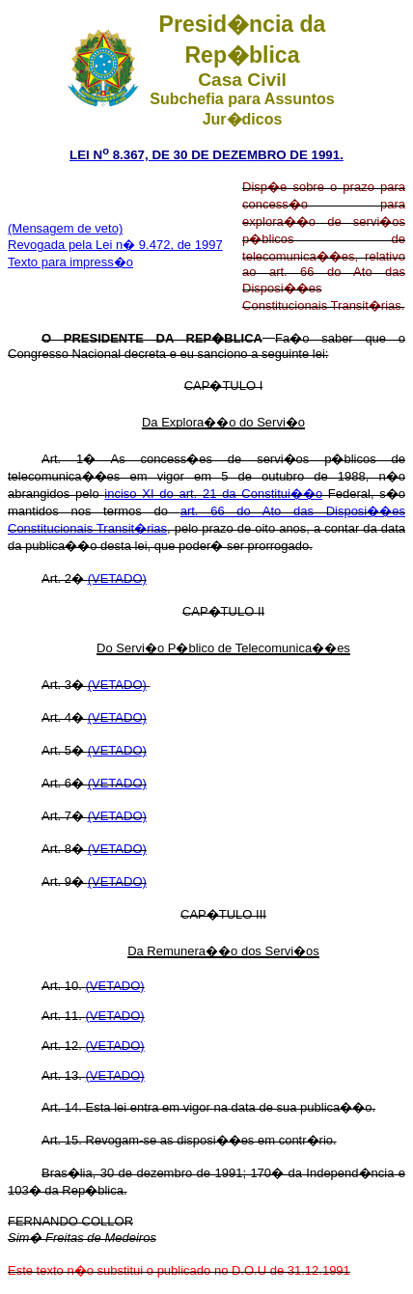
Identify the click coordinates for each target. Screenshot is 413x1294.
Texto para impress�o (70, 262)
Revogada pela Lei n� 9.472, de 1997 (115, 244)
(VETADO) (117, 578)
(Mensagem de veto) (65, 228)
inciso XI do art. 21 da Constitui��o (213, 493)
